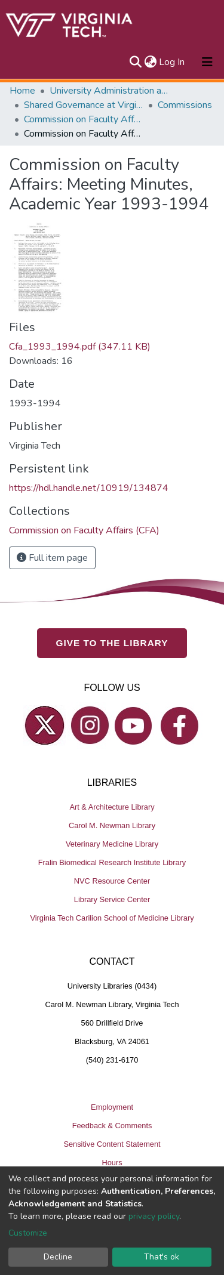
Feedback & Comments (112, 1125)
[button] (150, 62)
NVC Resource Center (112, 880)
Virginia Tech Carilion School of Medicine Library (112, 917)
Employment (112, 1107)
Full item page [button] (52, 557)
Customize (27, 1233)
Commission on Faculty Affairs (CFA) (83, 119)
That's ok (161, 1256)
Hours (112, 1162)
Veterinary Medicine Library (112, 843)
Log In (172, 62)
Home (22, 90)
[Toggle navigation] (207, 62)
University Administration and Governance (109, 90)
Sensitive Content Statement (111, 1144)
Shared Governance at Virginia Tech (83, 105)
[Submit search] (135, 62)
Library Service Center (112, 899)
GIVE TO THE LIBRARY (112, 643)
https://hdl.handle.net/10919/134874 (88, 488)
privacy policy (153, 1216)
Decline (58, 1256)
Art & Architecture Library (111, 806)
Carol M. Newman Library (112, 825)
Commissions (185, 105)
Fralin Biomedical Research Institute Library (112, 862)
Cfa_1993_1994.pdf (80, 346)
